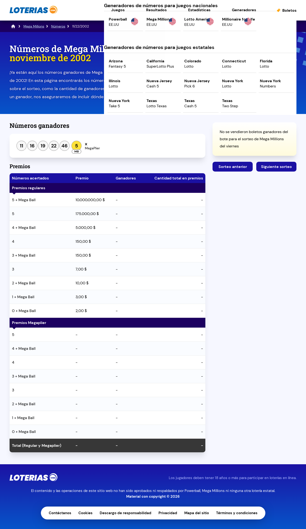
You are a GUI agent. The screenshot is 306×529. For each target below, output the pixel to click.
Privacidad (167, 513)
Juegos (118, 9)
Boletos (289, 10)
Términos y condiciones (236, 513)
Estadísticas (199, 9)
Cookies (85, 513)
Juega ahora (254, 85)
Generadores (244, 9)
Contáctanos (60, 513)
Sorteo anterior (233, 166)
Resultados (156, 9)
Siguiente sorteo (276, 166)
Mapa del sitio (196, 513)
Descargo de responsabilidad (125, 513)
